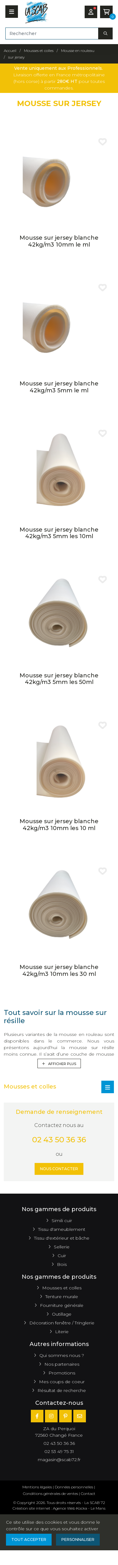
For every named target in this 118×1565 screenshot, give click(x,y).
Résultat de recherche (61, 1390)
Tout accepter (28, 1539)
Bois (62, 1264)
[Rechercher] (51, 33)
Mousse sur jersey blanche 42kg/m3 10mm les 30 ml (59, 970)
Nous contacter (59, 1168)
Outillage (61, 1314)
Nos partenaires (61, 1364)
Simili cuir (62, 1220)
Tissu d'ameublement (61, 1229)
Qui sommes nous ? (61, 1355)
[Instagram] (51, 1416)
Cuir (62, 1255)
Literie (62, 1331)
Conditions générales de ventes (50, 1493)
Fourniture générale (61, 1305)
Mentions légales (37, 1487)
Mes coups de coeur (62, 1381)
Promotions (61, 1373)
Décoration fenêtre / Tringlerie (61, 1323)
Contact (88, 1493)
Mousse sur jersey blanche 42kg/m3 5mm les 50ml (59, 679)
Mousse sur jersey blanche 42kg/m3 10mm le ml (59, 241)
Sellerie (62, 1247)
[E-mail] (79, 1416)
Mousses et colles (61, 1288)
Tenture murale (61, 1296)
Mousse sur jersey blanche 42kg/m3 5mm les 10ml (59, 533)
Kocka (81, 1508)
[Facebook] (37, 1416)
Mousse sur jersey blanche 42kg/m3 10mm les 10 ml (59, 825)
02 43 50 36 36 (59, 1139)
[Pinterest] (65, 1416)
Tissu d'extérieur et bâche (61, 1238)
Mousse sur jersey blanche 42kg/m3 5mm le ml (59, 387)
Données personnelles (74, 1487)
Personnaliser (77, 1539)
